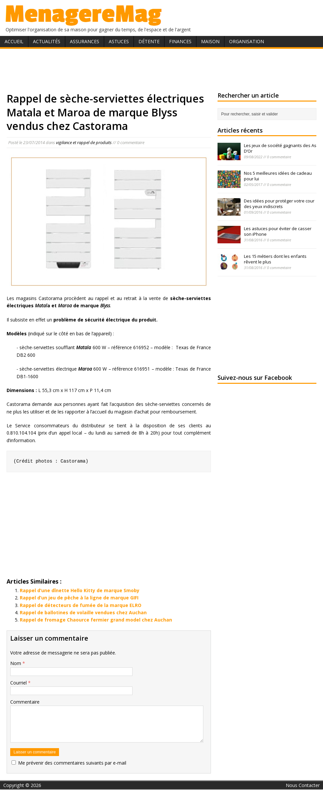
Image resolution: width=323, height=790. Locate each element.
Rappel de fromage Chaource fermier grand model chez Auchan (96, 620)
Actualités (46, 41)
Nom (16, 663)
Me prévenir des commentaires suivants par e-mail (72, 763)
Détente (149, 41)
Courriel (19, 683)
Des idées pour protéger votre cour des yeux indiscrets (279, 203)
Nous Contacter (303, 785)
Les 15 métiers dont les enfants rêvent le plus (275, 259)
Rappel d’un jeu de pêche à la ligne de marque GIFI (79, 597)
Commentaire (25, 702)
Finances (180, 41)
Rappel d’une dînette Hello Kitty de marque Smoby (79, 590)
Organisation (246, 41)
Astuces (119, 41)
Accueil (14, 41)
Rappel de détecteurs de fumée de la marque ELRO (80, 605)
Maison (210, 41)
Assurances (84, 41)
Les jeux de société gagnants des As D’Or (280, 148)
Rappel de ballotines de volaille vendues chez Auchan (83, 612)
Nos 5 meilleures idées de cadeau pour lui (278, 176)
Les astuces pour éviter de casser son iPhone (277, 231)
